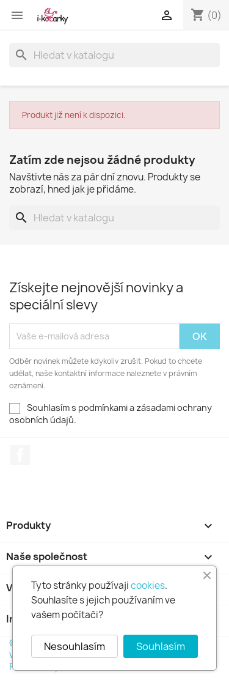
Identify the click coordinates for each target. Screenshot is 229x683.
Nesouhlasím (74, 646)
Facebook (20, 455)
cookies (148, 585)
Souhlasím (160, 646)
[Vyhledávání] (114, 55)
